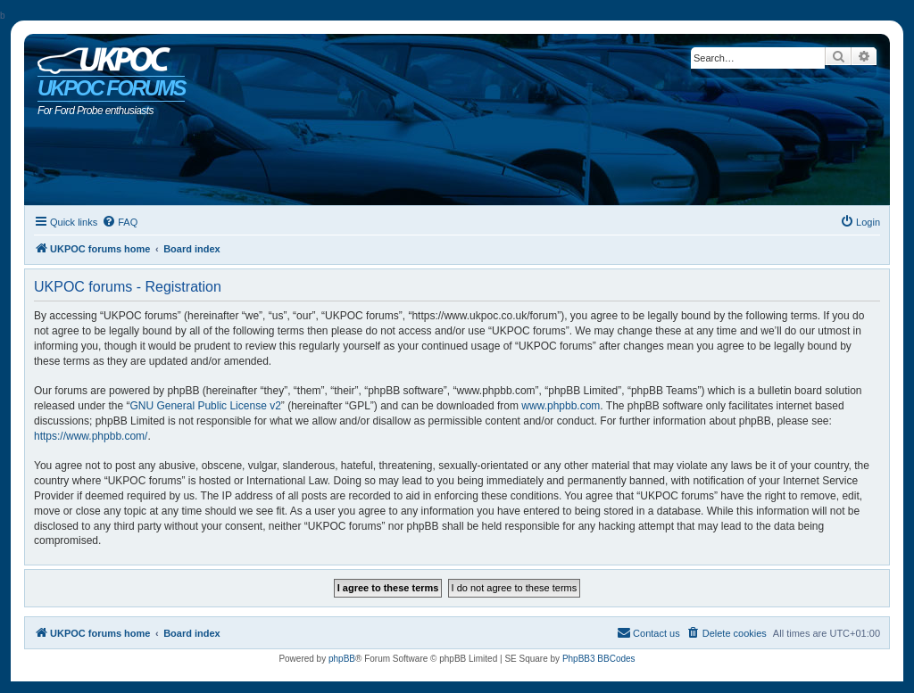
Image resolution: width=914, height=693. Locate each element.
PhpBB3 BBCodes (599, 659)
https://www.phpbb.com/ (90, 436)
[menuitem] (119, 222)
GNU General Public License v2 (204, 406)
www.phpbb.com (560, 406)
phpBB (341, 659)
